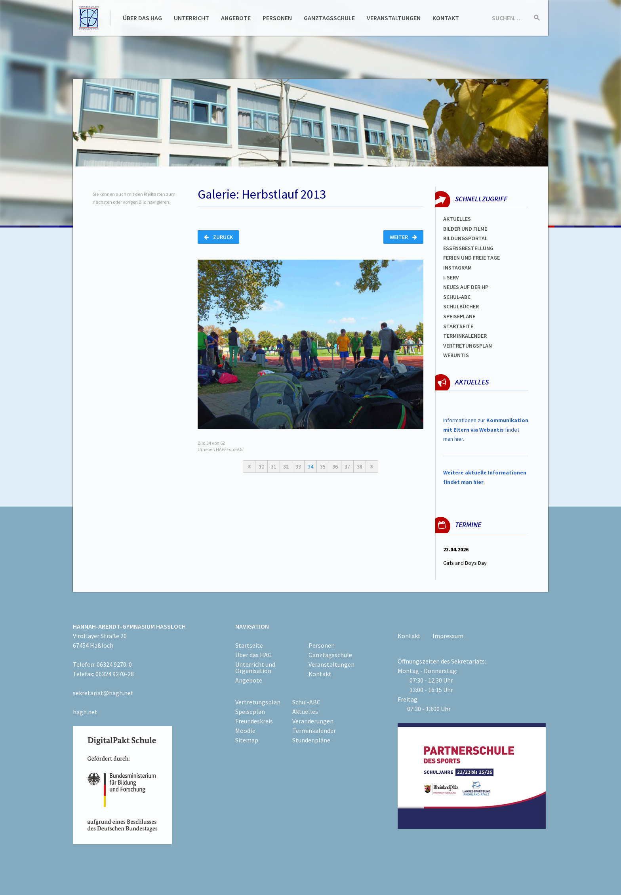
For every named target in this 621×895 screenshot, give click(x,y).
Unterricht (191, 18)
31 (273, 466)
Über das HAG (142, 18)
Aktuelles (457, 218)
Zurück (218, 237)
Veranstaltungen (394, 18)
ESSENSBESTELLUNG (468, 248)
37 (347, 466)
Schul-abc (457, 296)
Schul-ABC (306, 702)
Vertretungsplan (467, 345)
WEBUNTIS (456, 355)
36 (335, 466)
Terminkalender (465, 335)
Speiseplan (250, 711)
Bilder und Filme (465, 228)
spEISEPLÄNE (459, 316)
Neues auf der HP (465, 287)
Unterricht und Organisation (255, 667)
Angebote (236, 18)
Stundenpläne (311, 740)
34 (310, 466)
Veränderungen (312, 721)
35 (323, 466)
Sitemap (246, 740)
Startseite (458, 326)
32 (286, 466)
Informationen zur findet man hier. (485, 430)
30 (261, 466)
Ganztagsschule (329, 18)
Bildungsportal (465, 238)
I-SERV (451, 277)
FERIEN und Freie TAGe (471, 257)
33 (298, 466)
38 (359, 466)
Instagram (457, 267)
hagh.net (85, 712)
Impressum (447, 636)
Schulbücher (461, 306)
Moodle (245, 730)
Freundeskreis (254, 721)
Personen (277, 18)
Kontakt (445, 18)
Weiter (403, 237)
